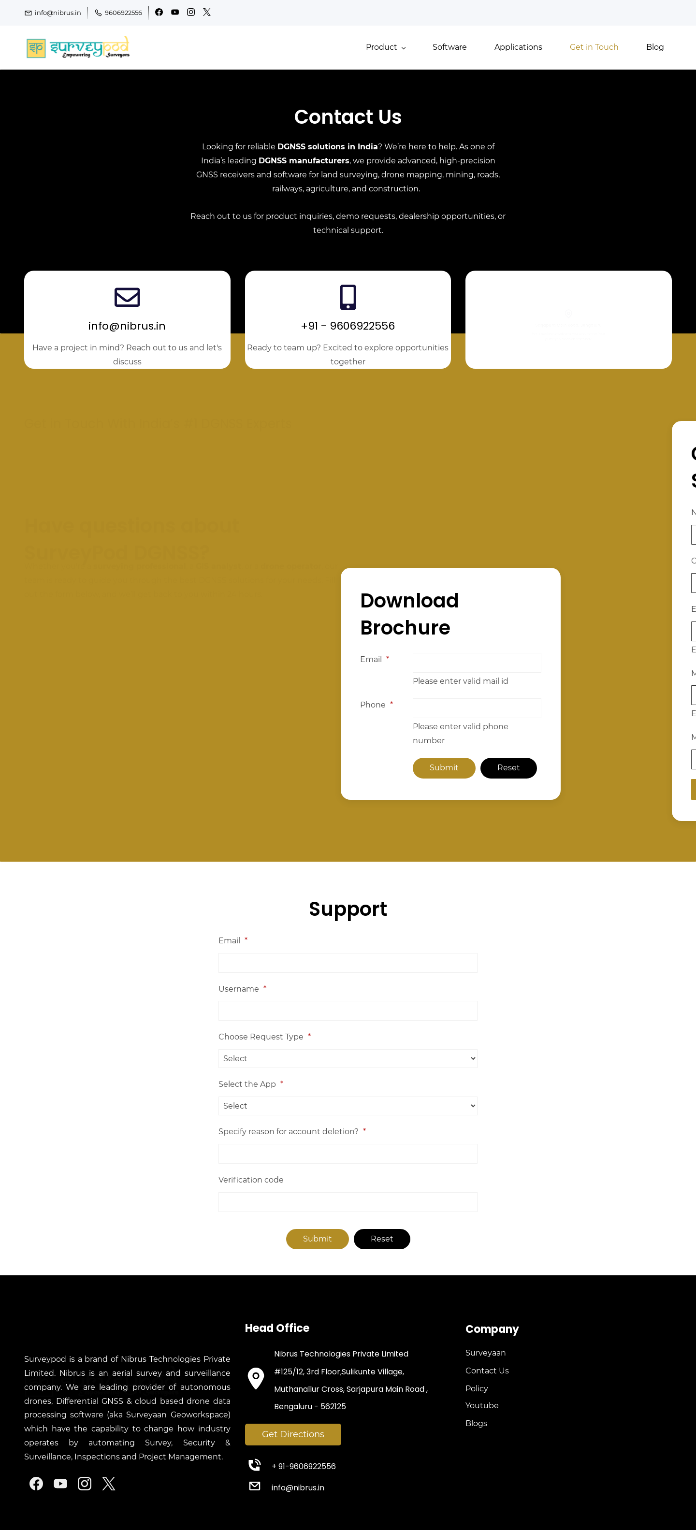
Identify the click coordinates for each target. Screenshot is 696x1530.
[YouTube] (60, 1483)
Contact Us (487, 1370)
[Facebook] (36, 1483)
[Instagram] (84, 1483)
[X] (108, 1483)
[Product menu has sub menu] (385, 47)
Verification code (251, 1179)
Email (309, 659)
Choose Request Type (264, 1036)
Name (641, 512)
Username (242, 989)
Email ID (646, 609)
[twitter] (207, 13)
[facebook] (159, 13)
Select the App (250, 1084)
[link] (108, 1345)
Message (643, 737)
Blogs (476, 1423)
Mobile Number (660, 673)
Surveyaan (485, 1352)
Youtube (482, 1405)
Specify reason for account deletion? (292, 1131)
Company (649, 560)
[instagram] (191, 13)
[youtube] (175, 13)
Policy (476, 1388)
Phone (311, 704)
